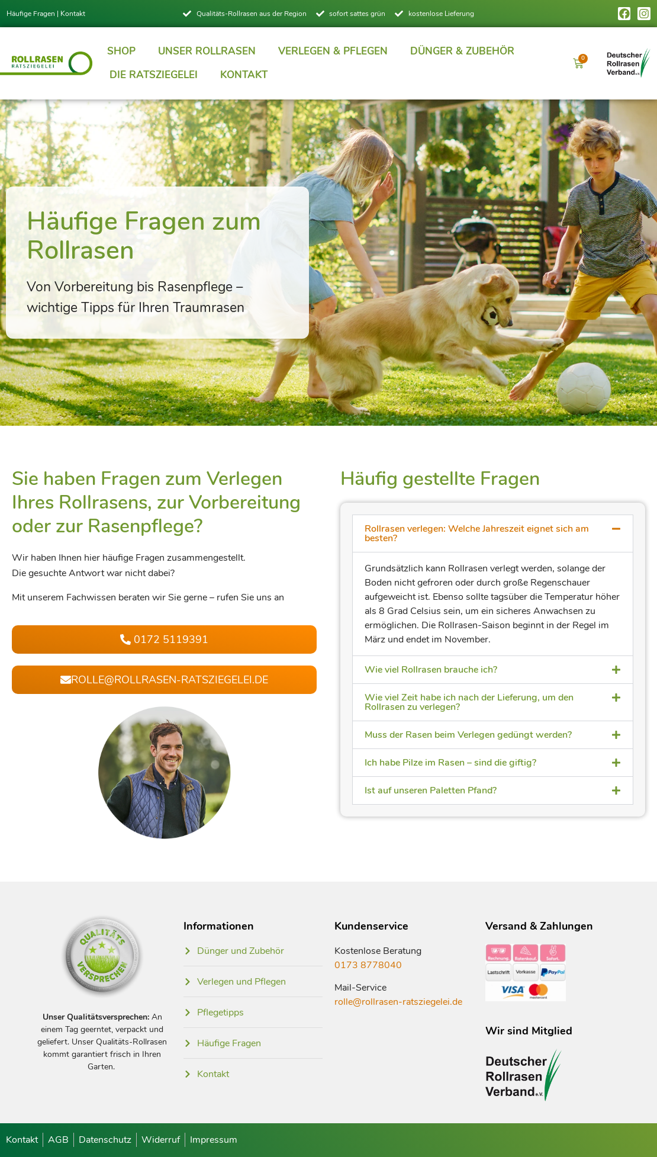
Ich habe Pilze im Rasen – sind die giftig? (450, 762)
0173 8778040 (368, 965)
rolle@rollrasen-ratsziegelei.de (398, 1001)
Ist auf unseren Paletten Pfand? (431, 790)
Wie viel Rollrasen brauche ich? (431, 669)
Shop (121, 51)
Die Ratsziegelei (153, 75)
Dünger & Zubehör (462, 51)
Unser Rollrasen (207, 51)
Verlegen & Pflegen (333, 51)
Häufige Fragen (31, 13)
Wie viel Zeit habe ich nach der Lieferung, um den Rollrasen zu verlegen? (469, 702)
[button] (493, 533)
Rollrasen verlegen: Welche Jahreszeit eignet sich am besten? (477, 533)
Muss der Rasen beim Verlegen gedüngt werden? (468, 734)
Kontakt (72, 13)
